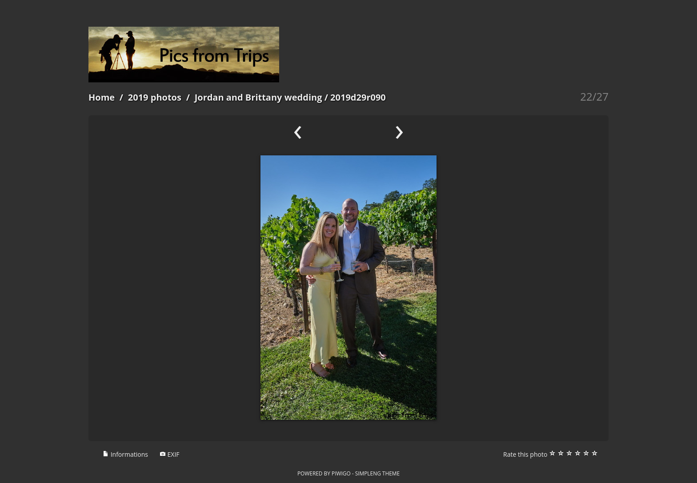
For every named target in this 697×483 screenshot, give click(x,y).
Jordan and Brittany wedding (258, 97)
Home (101, 97)
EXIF (170, 454)
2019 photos (154, 97)
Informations (125, 454)
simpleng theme (377, 473)
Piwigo (341, 473)
